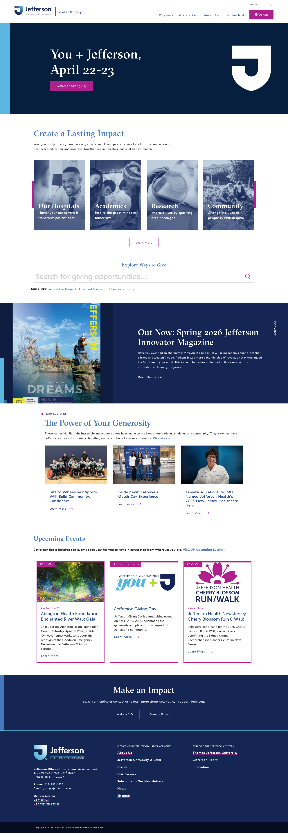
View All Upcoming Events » (204, 553)
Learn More (144, 246)
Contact (252, 4)
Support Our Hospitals (62, 292)
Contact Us (41, 803)
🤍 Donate (261, 14)
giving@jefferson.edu (57, 792)
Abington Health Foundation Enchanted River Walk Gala (69, 620)
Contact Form (159, 718)
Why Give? (166, 15)
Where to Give (188, 15)
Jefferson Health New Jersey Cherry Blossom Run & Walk (217, 620)
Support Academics (94, 292)
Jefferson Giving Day (72, 86)
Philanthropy (70, 12)
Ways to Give (212, 15)
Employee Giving (122, 292)
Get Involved (235, 15)
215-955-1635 (53, 788)
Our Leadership (44, 799)
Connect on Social (46, 807)
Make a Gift (125, 718)
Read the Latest (150, 381)
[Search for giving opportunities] (139, 280)
